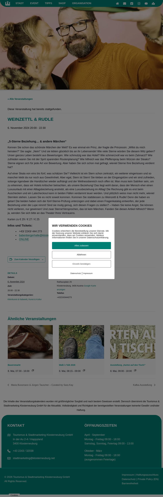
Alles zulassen (81, 245)
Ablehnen (81, 254)
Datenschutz (75, 273)
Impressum (87, 273)
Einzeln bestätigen (82, 263)
